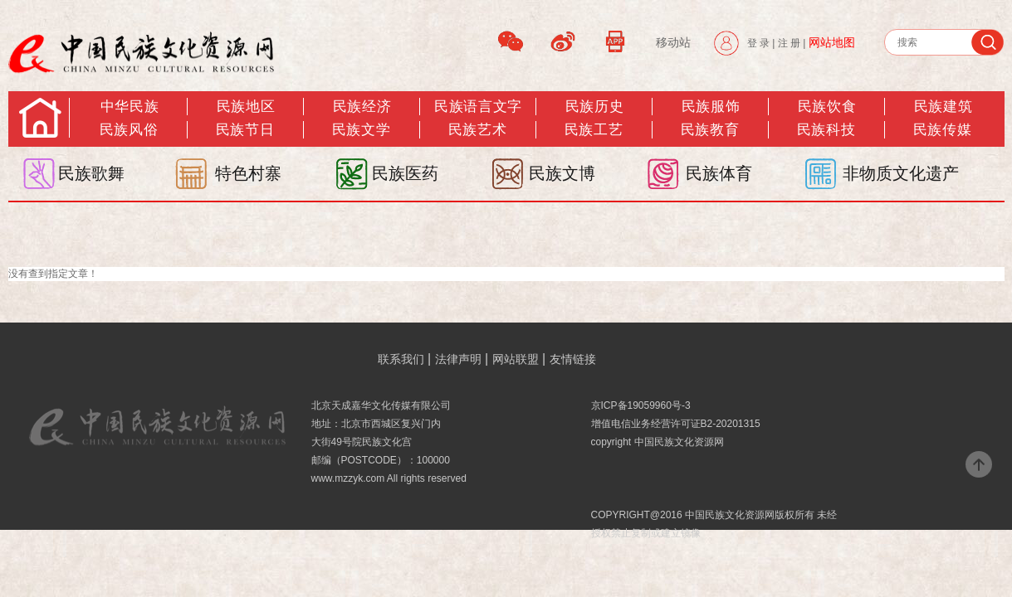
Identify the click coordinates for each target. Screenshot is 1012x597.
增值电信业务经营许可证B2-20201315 (675, 424)
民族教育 (710, 130)
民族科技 (826, 130)
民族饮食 (827, 106)
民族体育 (719, 173)
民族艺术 (477, 130)
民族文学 (361, 130)
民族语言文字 (477, 106)
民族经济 (362, 106)
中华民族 (129, 106)
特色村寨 (248, 173)
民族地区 (246, 106)
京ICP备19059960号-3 (641, 405)
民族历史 (594, 106)
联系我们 (401, 359)
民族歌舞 (91, 173)
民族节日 (245, 130)
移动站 (673, 42)
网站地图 (832, 42)
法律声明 (458, 359)
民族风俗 (129, 130)
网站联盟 (515, 359)
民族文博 (562, 173)
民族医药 (405, 173)
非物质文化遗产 (901, 173)
